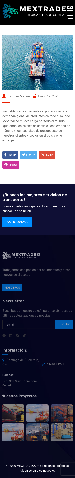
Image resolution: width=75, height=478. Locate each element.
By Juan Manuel (16, 96)
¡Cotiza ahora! (17, 221)
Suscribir (63, 325)
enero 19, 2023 (46, 96)
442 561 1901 (55, 364)
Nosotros (12, 288)
